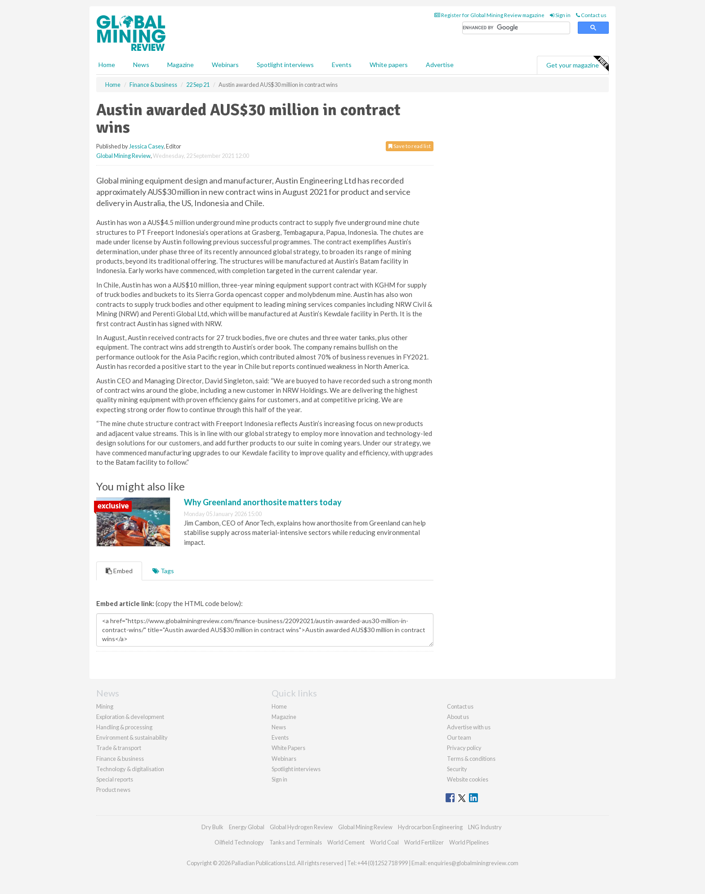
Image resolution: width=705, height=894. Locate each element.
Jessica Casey (146, 146)
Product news (113, 789)
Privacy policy (464, 747)
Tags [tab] (163, 571)
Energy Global (246, 827)
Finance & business (120, 758)
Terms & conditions (471, 758)
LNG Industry (485, 827)
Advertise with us (469, 727)
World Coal (384, 842)
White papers (389, 64)
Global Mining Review (123, 155)
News (279, 727)
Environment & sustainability (132, 737)
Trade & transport (118, 747)
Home (106, 64)
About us (458, 716)
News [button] (141, 64)
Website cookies (467, 779)
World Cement (346, 842)
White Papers (288, 747)
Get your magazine (577, 64)
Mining (104, 706)
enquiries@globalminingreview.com (473, 863)
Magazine (180, 64)
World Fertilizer (424, 842)
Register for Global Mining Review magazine (489, 15)
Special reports (114, 779)
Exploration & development (130, 716)
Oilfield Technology (239, 842)
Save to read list (409, 146)
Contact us (591, 15)
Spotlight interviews (285, 64)
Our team (459, 737)
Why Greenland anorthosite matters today (263, 502)
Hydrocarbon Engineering (430, 827)
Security (457, 769)
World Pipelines (469, 842)
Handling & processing (124, 727)
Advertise (440, 64)
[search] (516, 28)
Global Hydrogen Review (301, 827)
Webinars (225, 64)
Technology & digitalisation (130, 769)
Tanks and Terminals (295, 842)
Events (342, 64)
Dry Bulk (212, 827)
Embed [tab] (119, 571)
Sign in (560, 15)
